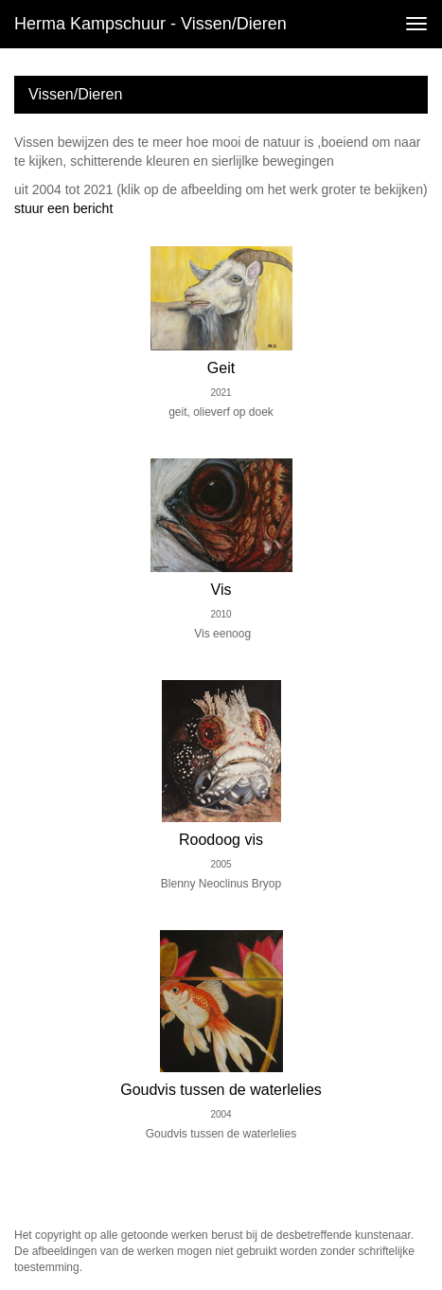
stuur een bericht (63, 208)
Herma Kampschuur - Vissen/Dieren (150, 23)
